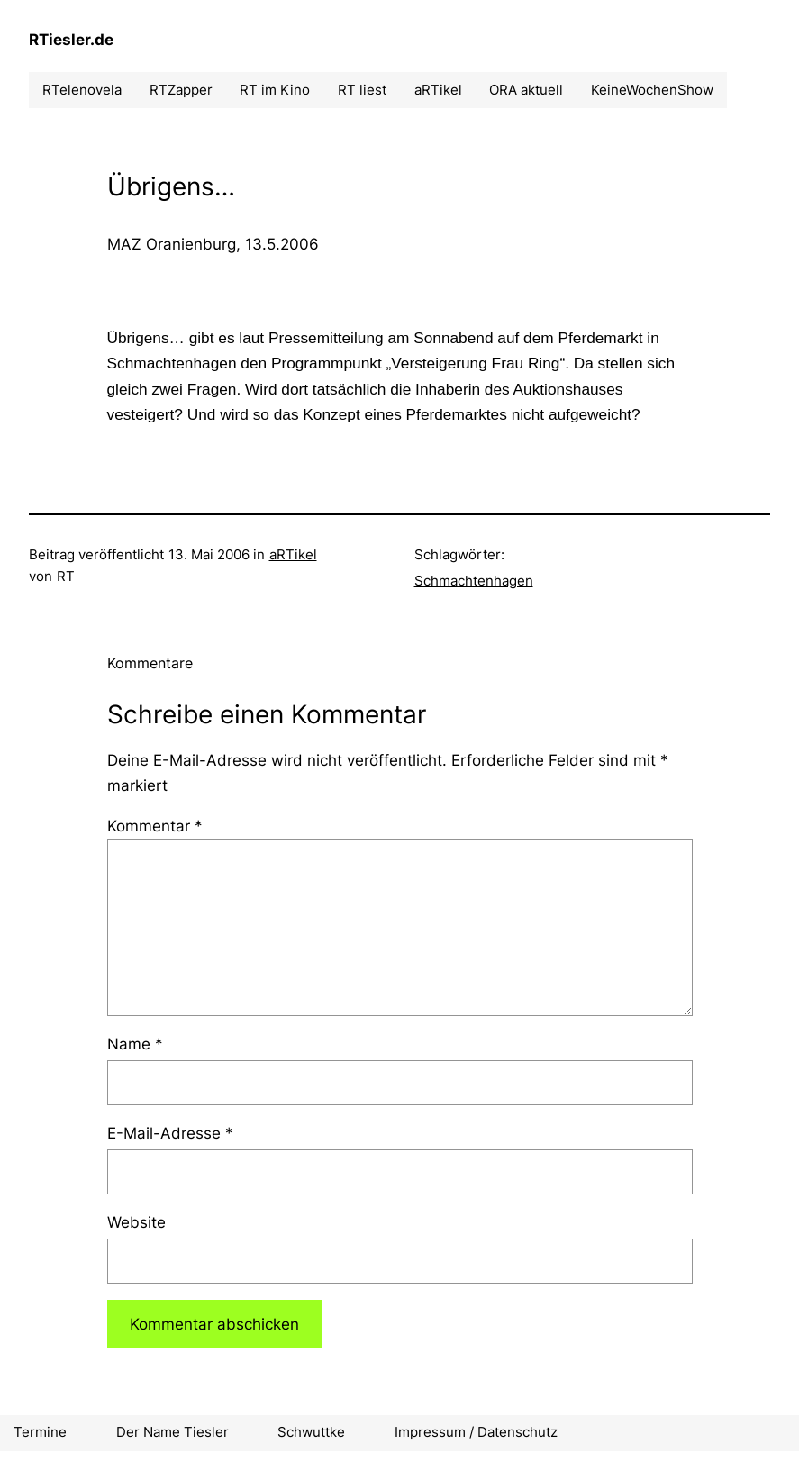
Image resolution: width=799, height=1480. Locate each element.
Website (136, 1221)
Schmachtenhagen (473, 580)
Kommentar (155, 825)
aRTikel (293, 554)
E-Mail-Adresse (170, 1132)
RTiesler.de (71, 39)
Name (135, 1043)
